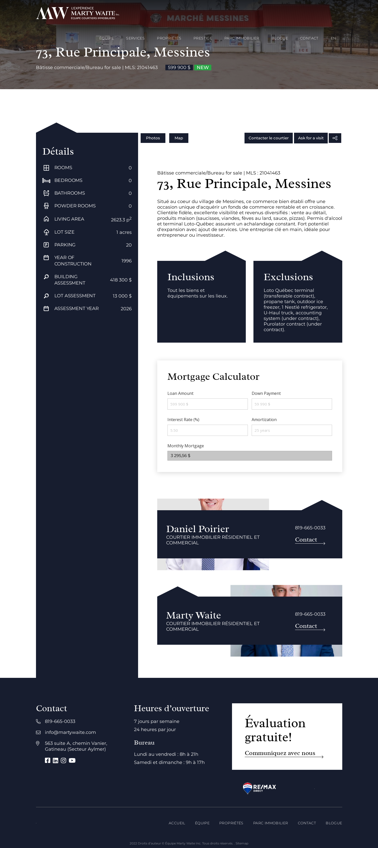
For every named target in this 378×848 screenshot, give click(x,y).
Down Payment (266, 393)
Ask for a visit (311, 138)
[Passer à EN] (333, 38)
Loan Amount (180, 393)
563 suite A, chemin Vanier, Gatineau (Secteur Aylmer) (76, 746)
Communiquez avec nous (280, 753)
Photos (153, 138)
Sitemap (242, 843)
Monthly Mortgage (185, 446)
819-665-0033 (310, 528)
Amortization (264, 419)
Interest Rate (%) (183, 419)
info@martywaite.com (70, 732)
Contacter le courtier (269, 138)
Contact (306, 540)
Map (179, 138)
